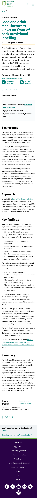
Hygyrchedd (18, 446)
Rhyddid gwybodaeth (18, 451)
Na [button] (6, 431)
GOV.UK (19, 480)
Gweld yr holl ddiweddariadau (12, 78)
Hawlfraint (18, 442)
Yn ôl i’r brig (9, 417)
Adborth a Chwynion (18, 467)
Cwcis (18, 471)
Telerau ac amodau (18, 455)
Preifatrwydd (18, 459)
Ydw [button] (3, 431)
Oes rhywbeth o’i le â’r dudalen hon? (17, 435)
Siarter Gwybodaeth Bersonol (19, 463)
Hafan (4, 11)
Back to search (11, 89)
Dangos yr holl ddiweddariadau (25, 402)
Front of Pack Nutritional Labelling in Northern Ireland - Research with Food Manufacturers (18, 342)
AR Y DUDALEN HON (18, 95)
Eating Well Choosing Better (22, 199)
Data (18, 475)
